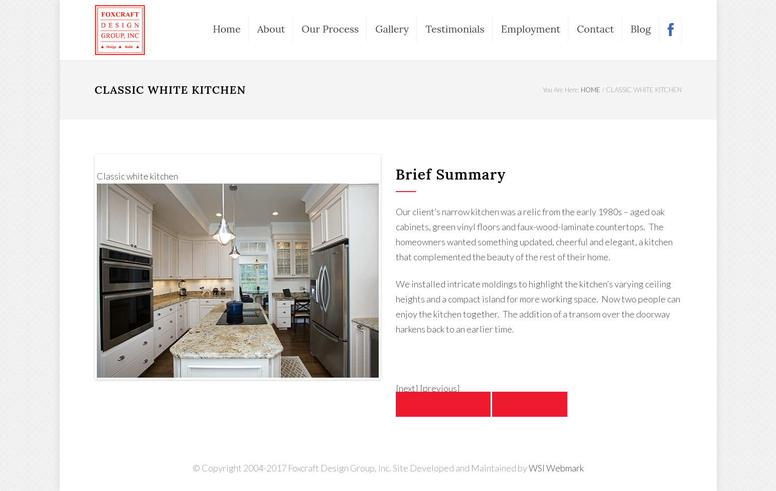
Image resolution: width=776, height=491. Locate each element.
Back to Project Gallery (443, 404)
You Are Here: (561, 90)
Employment (530, 29)
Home (227, 29)
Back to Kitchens (530, 404)
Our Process (330, 29)
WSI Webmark (556, 467)
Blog (641, 29)
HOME (590, 90)
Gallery (392, 29)
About (271, 29)
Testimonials (455, 29)
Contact (595, 29)
